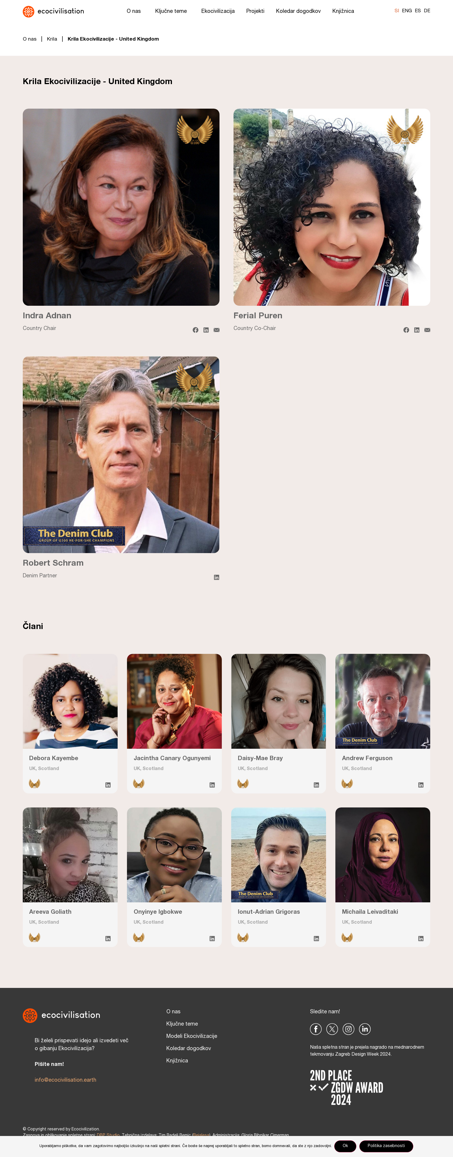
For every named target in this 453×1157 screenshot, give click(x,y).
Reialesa (201, 1136)
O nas (135, 12)
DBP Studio (108, 1136)
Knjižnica (344, 12)
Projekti (255, 11)
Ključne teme (172, 12)
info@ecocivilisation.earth (65, 1080)
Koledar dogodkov (298, 11)
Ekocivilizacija (218, 11)
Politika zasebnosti (386, 1146)
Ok (346, 1146)
